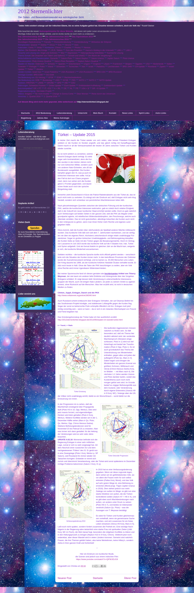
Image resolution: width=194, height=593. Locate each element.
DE (65, 88)
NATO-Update (105, 80)
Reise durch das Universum (103, 94)
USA (148, 64)
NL (71, 88)
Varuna (68, 45)
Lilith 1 (120, 50)
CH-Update (140, 66)
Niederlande (158, 64)
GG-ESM (50, 75)
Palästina (100, 66)
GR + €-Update (98, 88)
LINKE (40, 83)
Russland (152, 66)
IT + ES (47, 88)
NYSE (65, 80)
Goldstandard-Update (113, 85)
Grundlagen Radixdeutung (29, 42)
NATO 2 (92, 80)
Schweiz (51, 64)
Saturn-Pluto (66, 58)
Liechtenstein (113, 66)
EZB (37, 80)
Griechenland (74, 64)
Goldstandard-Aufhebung (89, 85)
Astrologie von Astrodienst (32, 148)
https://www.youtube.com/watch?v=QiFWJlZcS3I (97, 559)
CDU (73, 83)
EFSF (51, 77)
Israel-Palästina (51, 72)
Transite (47, 42)
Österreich (39, 64)
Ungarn (87, 64)
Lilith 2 (129, 50)
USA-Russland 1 (68, 72)
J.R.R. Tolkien (56, 50)
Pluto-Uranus (128, 58)
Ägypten (138, 64)
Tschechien (73, 66)
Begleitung (26, 118)
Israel (90, 66)
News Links (127, 113)
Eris (59, 45)
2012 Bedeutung (43, 113)
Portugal (32, 66)
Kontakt (112, 113)
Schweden (60, 66)
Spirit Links (144, 113)
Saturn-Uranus (97, 58)
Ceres (30, 47)
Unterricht (82, 113)
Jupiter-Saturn (113, 58)
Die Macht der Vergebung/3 (100, 55)
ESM (59, 77)
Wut (62, 53)
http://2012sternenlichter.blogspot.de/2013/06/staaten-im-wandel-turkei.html (90, 320)
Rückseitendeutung (62, 42)
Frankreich (117, 64)
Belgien (128, 64)
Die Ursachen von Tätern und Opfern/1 (48, 55)
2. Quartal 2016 (50, 96)
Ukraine (39, 69)
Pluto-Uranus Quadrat (41, 61)
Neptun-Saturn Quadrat (88, 61)
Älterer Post (130, 578)
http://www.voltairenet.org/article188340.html (77, 295)
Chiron (58, 47)
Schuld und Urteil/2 (76, 55)
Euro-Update (69, 85)
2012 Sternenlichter (40, 11)
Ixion (76, 45)
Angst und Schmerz (49, 53)
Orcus (52, 45)
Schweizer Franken (37, 85)
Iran (83, 66)
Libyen (107, 64)
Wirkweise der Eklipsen (101, 42)
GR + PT (37, 88)
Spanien (61, 64)
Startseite (25, 113)
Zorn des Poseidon (74, 50)
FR (77, 88)
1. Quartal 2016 (34, 96)
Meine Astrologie (61, 118)
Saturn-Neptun (81, 58)
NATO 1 (82, 80)
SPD (59, 83)
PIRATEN (30, 83)
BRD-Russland (115, 72)
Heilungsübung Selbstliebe (92, 53)
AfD (66, 83)
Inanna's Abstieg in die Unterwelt (99, 50)
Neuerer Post (64, 578)
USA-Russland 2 (86, 72)
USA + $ (85, 88)
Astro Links (160, 113)
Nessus (87, 47)
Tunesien (22, 66)
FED (73, 80)
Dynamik (54, 58)
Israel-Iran (36, 72)
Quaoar (34, 45)
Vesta (39, 47)
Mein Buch (98, 113)
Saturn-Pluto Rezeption (64, 61)
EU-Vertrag (41, 77)
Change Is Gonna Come (62, 94)
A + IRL (57, 88)
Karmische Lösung (115, 53)
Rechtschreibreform (72, 77)
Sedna (43, 45)
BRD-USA (101, 72)
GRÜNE (50, 83)
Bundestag (47, 80)
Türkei (30, 69)
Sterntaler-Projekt (44, 91)
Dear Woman (82, 94)
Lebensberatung (64, 113)
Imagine (28, 94)
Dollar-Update (55, 85)
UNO (57, 80)
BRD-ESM (38, 75)
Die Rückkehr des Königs (36, 50)
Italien (169, 64)
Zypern (163, 66)
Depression (72, 53)
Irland (50, 66)
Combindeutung (81, 42)
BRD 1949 (127, 66)
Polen (42, 66)
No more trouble (42, 94)
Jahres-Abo (42, 118)
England (97, 64)
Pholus (78, 47)
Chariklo (67, 47)
